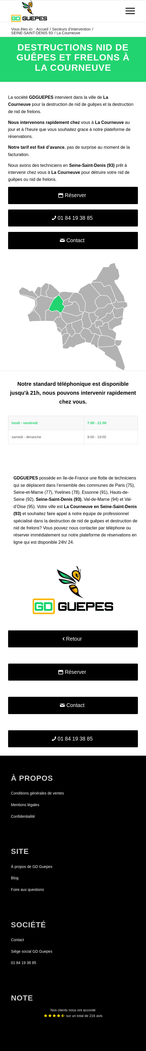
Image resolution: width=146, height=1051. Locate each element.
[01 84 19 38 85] (73, 218)
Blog (15, 878)
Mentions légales (25, 805)
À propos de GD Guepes (31, 866)
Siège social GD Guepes (31, 951)
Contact (17, 940)
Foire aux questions (27, 889)
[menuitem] (127, 11)
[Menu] (127, 11)
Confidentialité (23, 816)
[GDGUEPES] (60, 11)
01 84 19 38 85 (23, 963)
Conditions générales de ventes (37, 793)
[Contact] (73, 240)
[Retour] (73, 638)
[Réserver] (73, 195)
